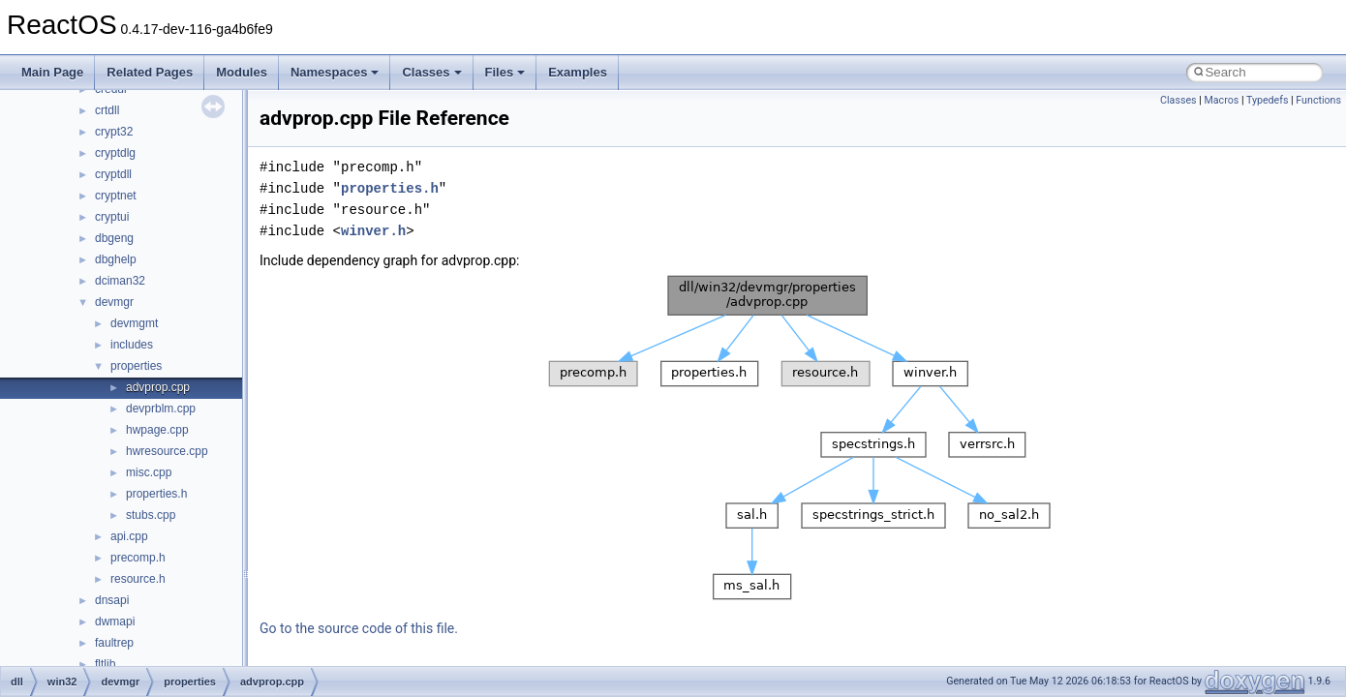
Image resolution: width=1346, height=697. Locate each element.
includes (131, 344)
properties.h (156, 493)
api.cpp (129, 536)
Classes (431, 72)
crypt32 (114, 131)
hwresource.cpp (167, 451)
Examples (577, 72)
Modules (241, 72)
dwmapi (115, 621)
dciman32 (120, 281)
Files (505, 72)
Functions (1318, 100)
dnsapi (112, 600)
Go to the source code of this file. (359, 628)
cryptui (112, 217)
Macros (1221, 100)
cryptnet (116, 195)
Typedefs (1267, 100)
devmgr (114, 302)
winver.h (373, 231)
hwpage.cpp (157, 430)
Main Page (52, 72)
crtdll (107, 110)
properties (136, 366)
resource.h (138, 579)
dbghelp (116, 259)
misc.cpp (148, 472)
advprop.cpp (158, 387)
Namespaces (335, 72)
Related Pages (150, 72)
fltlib (105, 664)
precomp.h (138, 557)
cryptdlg (115, 153)
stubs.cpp (150, 515)
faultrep (114, 643)
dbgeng (114, 238)
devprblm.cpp (161, 408)
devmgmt (134, 323)
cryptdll (113, 174)
